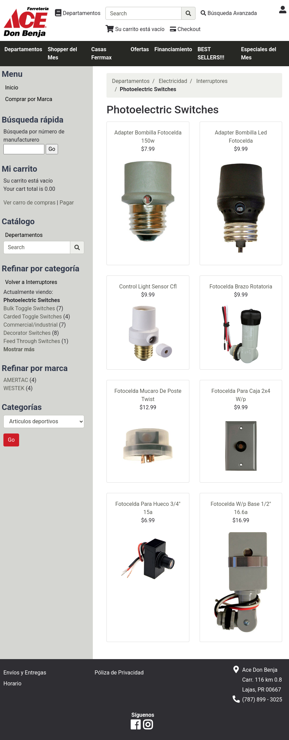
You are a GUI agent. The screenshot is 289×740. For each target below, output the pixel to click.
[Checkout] (185, 29)
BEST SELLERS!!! (211, 53)
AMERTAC (15, 380)
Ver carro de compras (29, 202)
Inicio (11, 87)
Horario (12, 683)
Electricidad (173, 81)
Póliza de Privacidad (119, 672)
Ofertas (140, 49)
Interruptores (212, 81)
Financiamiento (173, 49)
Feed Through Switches (31, 341)
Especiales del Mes (258, 53)
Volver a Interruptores (31, 282)
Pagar (66, 202)
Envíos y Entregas (24, 672)
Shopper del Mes (62, 53)
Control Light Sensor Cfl (147, 286)
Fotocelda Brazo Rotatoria (240, 286)
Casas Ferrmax (101, 53)
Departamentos (23, 49)
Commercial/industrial (30, 325)
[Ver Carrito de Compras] (134, 29)
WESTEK (13, 388)
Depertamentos (24, 235)
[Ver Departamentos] (77, 13)
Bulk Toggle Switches (29, 308)
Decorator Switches (26, 333)
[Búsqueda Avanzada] (229, 13)
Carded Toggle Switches (32, 316)
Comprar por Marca (28, 99)
